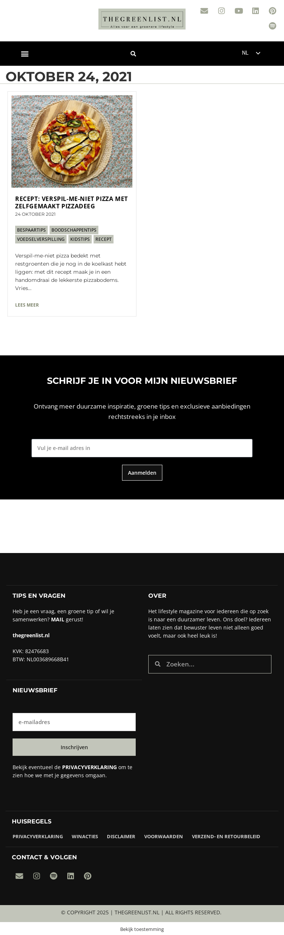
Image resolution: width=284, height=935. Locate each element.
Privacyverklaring (38, 836)
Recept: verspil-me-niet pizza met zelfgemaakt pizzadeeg (71, 201)
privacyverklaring (89, 766)
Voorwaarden (163, 836)
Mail (57, 618)
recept (103, 238)
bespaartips (31, 229)
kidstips (80, 238)
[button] (24, 53)
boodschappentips (74, 229)
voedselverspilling (41, 238)
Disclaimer (121, 836)
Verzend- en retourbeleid (226, 836)
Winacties (85, 836)
